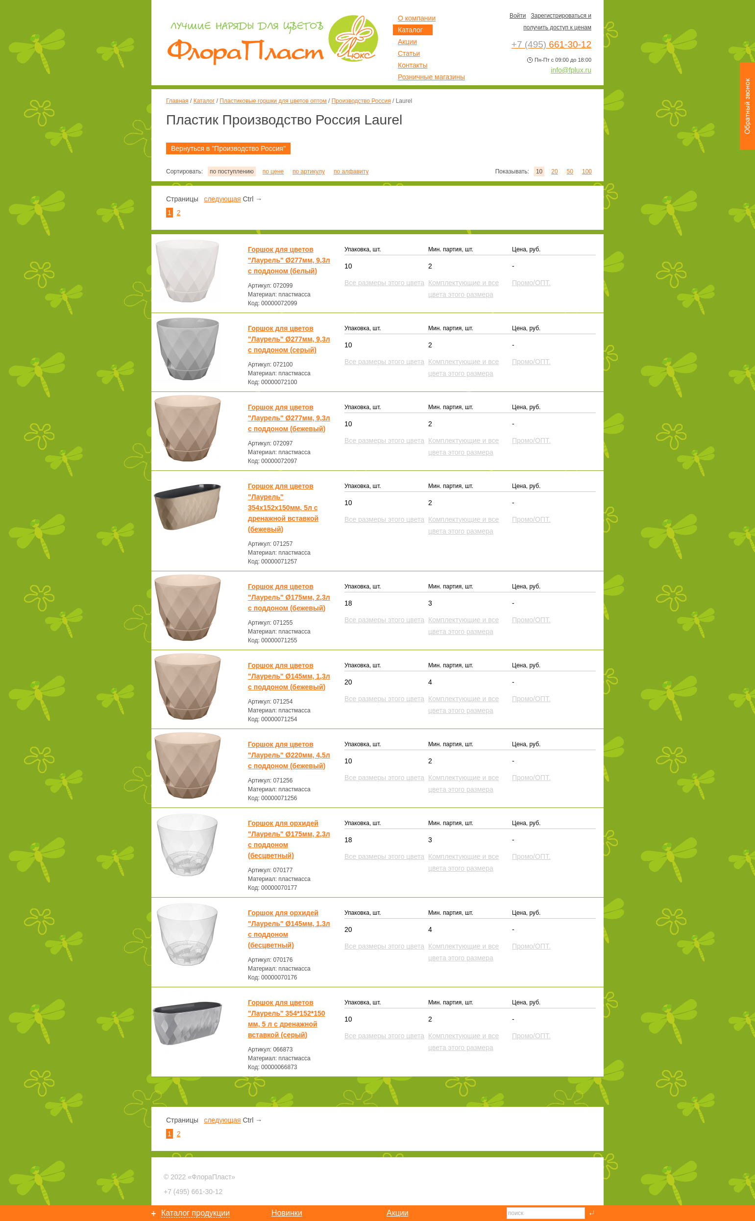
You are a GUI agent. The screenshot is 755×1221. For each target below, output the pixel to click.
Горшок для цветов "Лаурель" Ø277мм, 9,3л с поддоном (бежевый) (289, 418)
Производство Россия (361, 101)
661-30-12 (193, 1192)
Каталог (204, 101)
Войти (518, 15)
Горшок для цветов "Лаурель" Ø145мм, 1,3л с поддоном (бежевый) (289, 676)
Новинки (286, 1213)
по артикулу (308, 171)
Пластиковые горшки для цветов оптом (272, 101)
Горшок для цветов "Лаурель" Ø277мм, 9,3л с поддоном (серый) (289, 339)
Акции (407, 42)
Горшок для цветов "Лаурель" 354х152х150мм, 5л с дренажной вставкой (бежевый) (283, 507)
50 (570, 171)
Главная (177, 101)
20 (554, 171)
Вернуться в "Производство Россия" (228, 148)
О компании (417, 18)
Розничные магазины (431, 77)
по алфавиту (351, 171)
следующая (222, 199)
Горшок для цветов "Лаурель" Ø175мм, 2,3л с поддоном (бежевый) (289, 597)
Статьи (409, 53)
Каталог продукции (195, 1213)
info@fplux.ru (571, 70)
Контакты (412, 65)
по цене (273, 171)
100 (587, 171)
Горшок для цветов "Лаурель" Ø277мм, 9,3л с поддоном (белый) (289, 260)
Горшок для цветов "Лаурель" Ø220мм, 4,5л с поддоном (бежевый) (289, 755)
